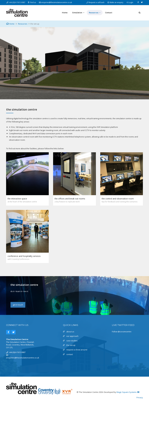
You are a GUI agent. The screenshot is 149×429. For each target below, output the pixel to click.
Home (65, 12)
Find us (32, 2)
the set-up (70, 345)
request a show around (76, 349)
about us (70, 331)
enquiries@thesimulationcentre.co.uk (55, 2)
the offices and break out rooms (70, 198)
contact (69, 354)
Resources (22, 24)
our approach (72, 336)
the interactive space (17, 198)
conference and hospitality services (24, 256)
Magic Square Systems (128, 392)
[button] (139, 12)
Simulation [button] (78, 12)
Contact (108, 12)
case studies (72, 340)
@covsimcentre (124, 331)
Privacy (139, 397)
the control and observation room (118, 198)
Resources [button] (94, 12)
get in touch (18, 304)
